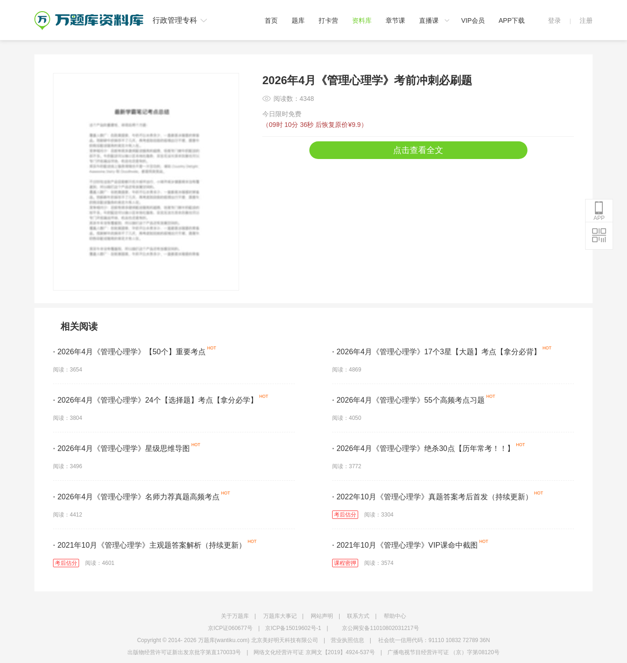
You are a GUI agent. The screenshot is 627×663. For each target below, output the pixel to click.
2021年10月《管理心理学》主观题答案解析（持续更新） (149, 545)
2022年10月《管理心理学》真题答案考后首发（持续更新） (432, 497)
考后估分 (345, 514)
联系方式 (358, 616)
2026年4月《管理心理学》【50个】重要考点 (129, 352)
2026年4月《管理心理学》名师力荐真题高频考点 (136, 497)
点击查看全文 (418, 150)
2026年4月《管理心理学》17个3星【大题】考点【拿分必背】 (436, 352)
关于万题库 (235, 616)
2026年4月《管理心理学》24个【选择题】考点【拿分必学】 (155, 400)
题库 (298, 20)
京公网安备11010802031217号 (380, 628)
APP (599, 211)
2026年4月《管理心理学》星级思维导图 (121, 448)
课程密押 (345, 563)
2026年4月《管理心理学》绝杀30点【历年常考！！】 (423, 448)
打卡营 (328, 20)
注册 (586, 20)
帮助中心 (395, 616)
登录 (554, 20)
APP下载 (512, 20)
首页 (271, 20)
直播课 (429, 20)
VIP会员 (473, 20)
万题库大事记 (280, 616)
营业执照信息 (347, 640)
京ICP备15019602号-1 (293, 628)
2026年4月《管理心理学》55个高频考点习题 (408, 400)
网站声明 (322, 616)
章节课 (395, 20)
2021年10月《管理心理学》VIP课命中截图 (405, 545)
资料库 (362, 20)
